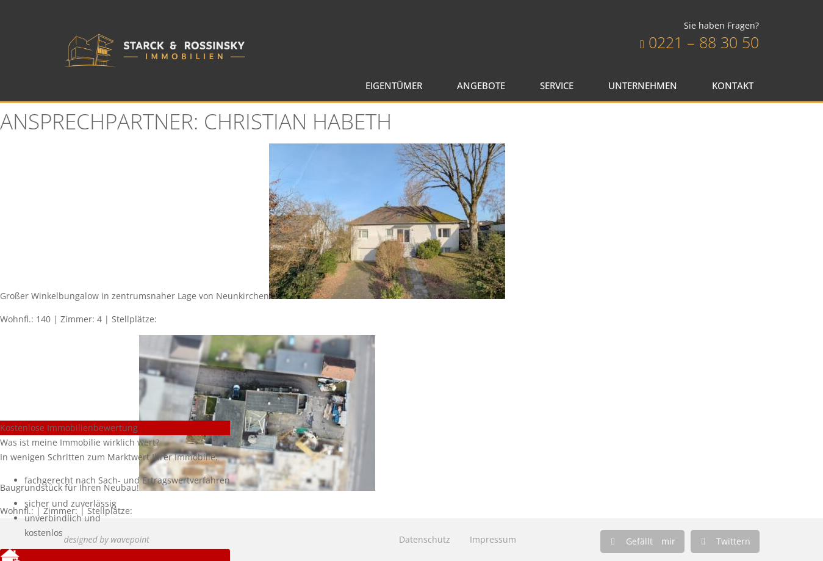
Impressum (493, 539)
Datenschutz (424, 539)
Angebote (484, 85)
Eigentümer (396, 85)
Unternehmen (645, 85)
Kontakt (736, 85)
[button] (642, 541)
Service (560, 85)
